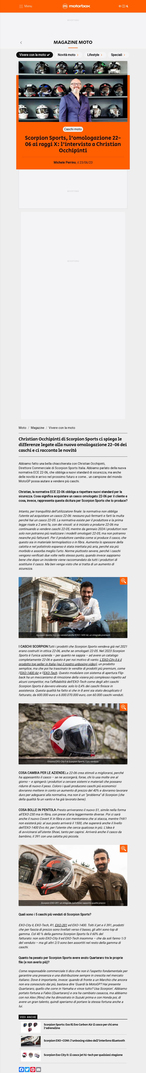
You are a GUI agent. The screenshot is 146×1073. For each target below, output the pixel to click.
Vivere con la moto (34, 55)
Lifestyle (95, 55)
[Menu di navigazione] (25, 6)
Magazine (37, 428)
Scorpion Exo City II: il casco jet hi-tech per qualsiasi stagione (83, 1055)
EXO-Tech (50, 673)
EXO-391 (61, 925)
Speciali (118, 55)
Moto (22, 428)
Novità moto (68, 55)
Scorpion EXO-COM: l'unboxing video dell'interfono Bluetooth (84, 1041)
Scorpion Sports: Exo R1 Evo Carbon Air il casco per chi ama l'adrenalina (81, 1026)
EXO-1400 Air (29, 673)
